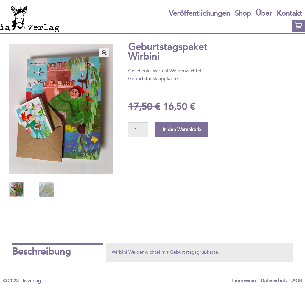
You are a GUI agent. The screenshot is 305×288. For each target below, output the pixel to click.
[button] (104, 52)
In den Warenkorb (182, 129)
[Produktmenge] (138, 129)
